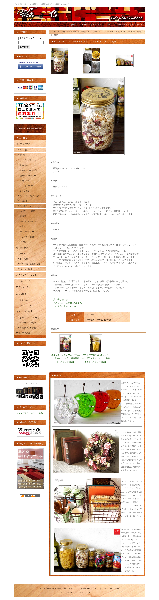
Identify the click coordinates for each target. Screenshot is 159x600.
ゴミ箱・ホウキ (25, 186)
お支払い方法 (111, 25)
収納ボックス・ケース (28, 165)
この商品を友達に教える (64, 306)
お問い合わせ (137, 25)
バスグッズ (23, 281)
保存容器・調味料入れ (28, 264)
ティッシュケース (26, 231)
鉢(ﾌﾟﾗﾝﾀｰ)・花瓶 (25, 211)
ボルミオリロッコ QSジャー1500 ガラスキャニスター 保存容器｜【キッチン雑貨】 (96, 358)
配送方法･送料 (123, 25)
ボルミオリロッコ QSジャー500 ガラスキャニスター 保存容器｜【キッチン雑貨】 (65, 358)
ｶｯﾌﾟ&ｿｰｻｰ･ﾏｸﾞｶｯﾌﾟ (27, 254)
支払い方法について (71, 588)
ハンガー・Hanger (26, 323)
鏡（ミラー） (24, 206)
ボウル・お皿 (24, 269)
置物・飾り (23, 180)
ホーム (74, 25)
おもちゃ (22, 300)
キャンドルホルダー (27, 221)
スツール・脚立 (25, 236)
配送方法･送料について (90, 588)
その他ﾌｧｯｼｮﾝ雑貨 (26, 328)
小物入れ (22, 201)
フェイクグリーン (26, 160)
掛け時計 (22, 150)
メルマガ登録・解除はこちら (29, 413)
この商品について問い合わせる (67, 303)
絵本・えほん (24, 305)
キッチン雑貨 (65, 31)
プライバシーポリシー (110, 588)
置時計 (21, 155)
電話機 (21, 216)
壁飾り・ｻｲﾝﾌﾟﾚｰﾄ (26, 175)
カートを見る (98, 25)
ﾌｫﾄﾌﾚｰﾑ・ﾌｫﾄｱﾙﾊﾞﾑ (26, 170)
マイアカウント (84, 25)
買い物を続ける (60, 299)
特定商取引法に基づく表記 (50, 588)
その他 (21, 242)
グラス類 (22, 259)
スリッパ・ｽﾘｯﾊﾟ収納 (27, 196)
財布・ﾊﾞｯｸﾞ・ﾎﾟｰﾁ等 (27, 317)
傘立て (21, 226)
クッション (23, 191)
